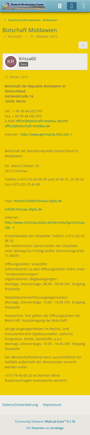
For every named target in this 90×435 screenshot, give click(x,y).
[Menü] (84, 6)
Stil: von (45, 428)
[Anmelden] (72, 6)
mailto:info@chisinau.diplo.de (38, 201)
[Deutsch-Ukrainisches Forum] (23, 6)
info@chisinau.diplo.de (23, 209)
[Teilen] (83, 45)
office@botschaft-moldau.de (38, 121)
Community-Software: (45, 421)
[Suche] (60, 6)
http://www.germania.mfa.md (44, 134)
